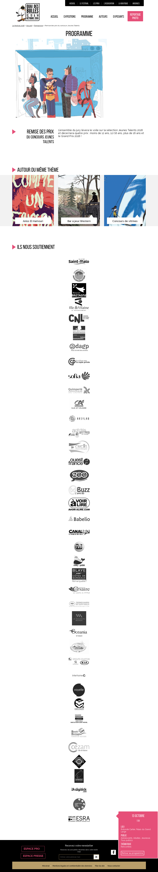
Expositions (70, 16)
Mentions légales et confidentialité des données (72, 866)
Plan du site (100, 866)
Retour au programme (132, 853)
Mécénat (45, 866)
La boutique (123, 3)
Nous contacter (114, 866)
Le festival (84, 3)
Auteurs (103, 16)
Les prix (96, 3)
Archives (136, 3)
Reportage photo (135, 16)
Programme (87, 16)
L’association (109, 3)
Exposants (118, 16)
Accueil (72, 3)
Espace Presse (33, 855)
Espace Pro (33, 848)
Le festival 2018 (18, 26)
